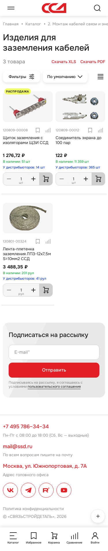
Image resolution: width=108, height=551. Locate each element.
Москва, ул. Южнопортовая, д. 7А (45, 466)
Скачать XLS (64, 61)
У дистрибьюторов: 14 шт (24, 167)
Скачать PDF (92, 61)
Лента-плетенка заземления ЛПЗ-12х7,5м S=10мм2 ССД (27, 253)
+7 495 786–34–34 (26, 426)
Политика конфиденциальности (33, 508)
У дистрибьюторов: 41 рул (24, 279)
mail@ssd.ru (17, 446)
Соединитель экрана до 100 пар (78, 140)
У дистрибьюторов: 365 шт (78, 167)
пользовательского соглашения (54, 386)
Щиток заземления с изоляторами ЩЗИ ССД (25, 140)
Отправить (54, 370)
